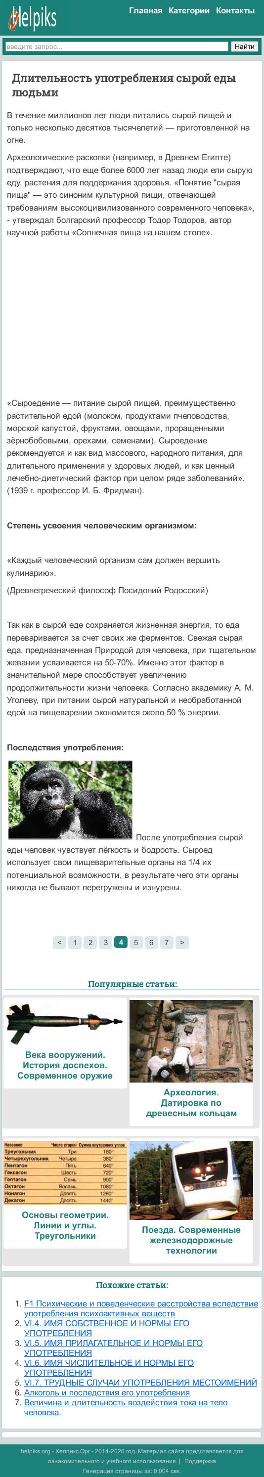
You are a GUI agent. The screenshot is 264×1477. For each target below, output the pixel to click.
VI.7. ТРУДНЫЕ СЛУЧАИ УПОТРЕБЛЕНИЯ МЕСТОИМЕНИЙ (140, 1383)
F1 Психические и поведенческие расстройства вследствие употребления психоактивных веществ (141, 1308)
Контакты (235, 10)
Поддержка (200, 1461)
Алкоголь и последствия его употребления (107, 1392)
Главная (146, 10)
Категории (189, 10)
